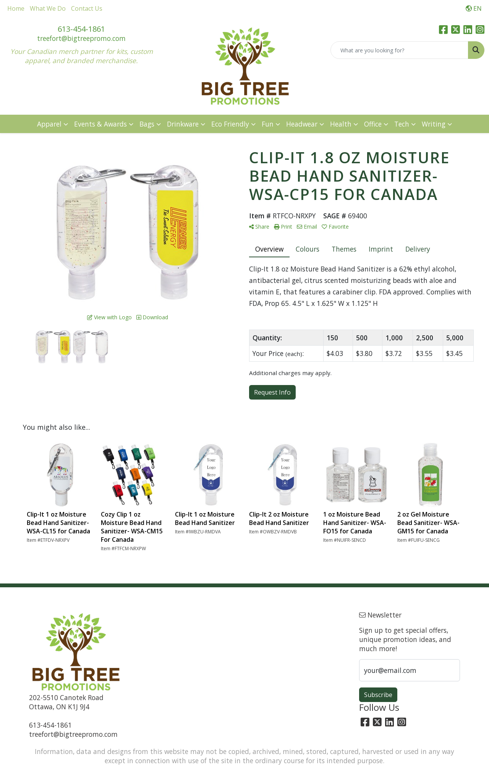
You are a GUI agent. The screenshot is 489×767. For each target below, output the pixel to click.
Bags (146, 123)
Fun (268, 123)
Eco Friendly (230, 123)
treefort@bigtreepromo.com (81, 38)
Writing (433, 123)
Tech (401, 123)
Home (15, 8)
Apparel (49, 123)
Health (340, 123)
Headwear (301, 123)
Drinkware (183, 123)
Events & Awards (100, 123)
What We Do (48, 8)
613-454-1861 (81, 29)
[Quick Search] (399, 50)
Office (373, 123)
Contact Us (86, 8)
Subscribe (378, 695)
